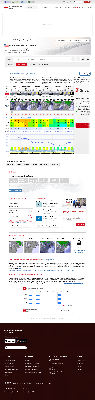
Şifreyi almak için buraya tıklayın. (73, 283)
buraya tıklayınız (70, 270)
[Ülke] (64, 40)
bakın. (20, 268)
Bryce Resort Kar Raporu (20, 226)
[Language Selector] (15, 347)
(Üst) (10, 64)
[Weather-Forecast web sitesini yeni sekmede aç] (31, 2)
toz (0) (17, 222)
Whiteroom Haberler (11, 369)
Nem (7, 128)
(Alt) (31, 64)
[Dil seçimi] (77, 2)
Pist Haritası (54, 164)
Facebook (80, 360)
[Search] (36, 7)
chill (7, 125)
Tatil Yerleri (8, 40)
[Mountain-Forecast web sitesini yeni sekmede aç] (16, 2)
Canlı (18, 60)
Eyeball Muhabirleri (31, 369)
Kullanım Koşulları (9, 391)
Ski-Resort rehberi (23, 164)
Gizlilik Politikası (21, 391)
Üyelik (27, 360)
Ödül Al (87, 2)
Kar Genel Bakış (9, 366)
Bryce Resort (30, 40)
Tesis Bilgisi (43, 60)
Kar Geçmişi (30, 60)
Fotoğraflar (67, 7)
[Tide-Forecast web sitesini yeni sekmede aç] (24, 2)
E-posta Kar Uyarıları (32, 363)
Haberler (57, 7)
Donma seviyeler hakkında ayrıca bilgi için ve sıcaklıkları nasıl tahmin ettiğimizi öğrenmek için (37, 270)
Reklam (15, 383)
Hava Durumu (46, 7)
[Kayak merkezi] (80, 40)
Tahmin (8, 60)
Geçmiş (34, 164)
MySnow (7, 375)
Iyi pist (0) (23, 222)
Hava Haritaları (43, 64)
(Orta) (21, 64)
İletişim (29, 383)
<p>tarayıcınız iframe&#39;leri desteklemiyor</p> (47, 300)
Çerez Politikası (32, 391)
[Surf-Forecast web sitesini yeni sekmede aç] (7, 2)
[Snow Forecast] (13, 7)
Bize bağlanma (39, 383)
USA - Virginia (18, 40)
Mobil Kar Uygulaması (32, 366)
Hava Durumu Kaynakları (33, 372)
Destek (22, 383)
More (7, 106)
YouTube (80, 369)
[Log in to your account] (86, 7)
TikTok (79, 366)
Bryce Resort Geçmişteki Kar (47, 226)
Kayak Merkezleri (10, 360)
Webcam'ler (43, 164)
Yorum (48, 383)
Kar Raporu (10, 164)
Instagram (80, 363)
